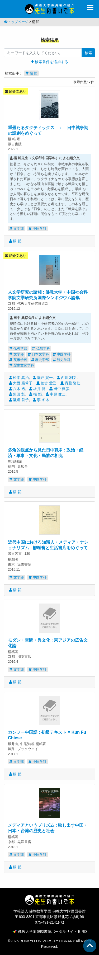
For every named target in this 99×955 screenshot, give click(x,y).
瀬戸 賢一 (43, 377)
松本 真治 (19, 377)
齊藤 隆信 (70, 383)
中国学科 (37, 228)
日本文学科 (38, 354)
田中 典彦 (59, 389)
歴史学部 (40, 360)
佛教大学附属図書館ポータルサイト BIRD (49, 931)
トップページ (16, 22)
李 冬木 (41, 400)
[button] (49, 62)
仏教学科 (41, 348)
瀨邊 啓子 (19, 400)
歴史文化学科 (21, 365)
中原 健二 (56, 394)
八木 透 (17, 389)
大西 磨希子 (21, 383)
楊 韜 (15, 241)
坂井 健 (37, 389)
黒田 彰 (17, 394)
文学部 (16, 228)
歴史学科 (62, 360)
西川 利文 (67, 377)
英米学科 (18, 360)
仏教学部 (18, 348)
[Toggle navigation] (90, 8)
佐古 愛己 (46, 383)
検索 (88, 53)
